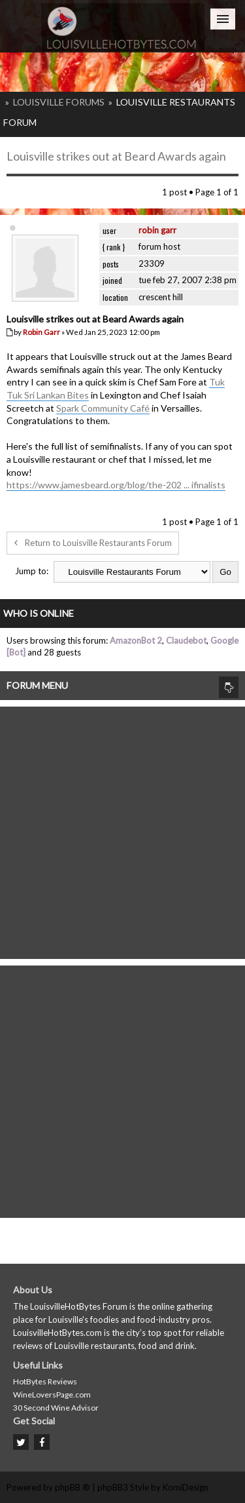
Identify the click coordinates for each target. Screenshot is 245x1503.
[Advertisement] (122, 829)
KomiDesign (185, 1487)
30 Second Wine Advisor (56, 1408)
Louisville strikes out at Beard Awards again (116, 156)
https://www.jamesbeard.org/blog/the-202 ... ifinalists (116, 484)
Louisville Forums (59, 101)
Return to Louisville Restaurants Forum (93, 542)
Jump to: (31, 571)
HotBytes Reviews (45, 1381)
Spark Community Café (103, 408)
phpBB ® (72, 1487)
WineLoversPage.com (52, 1394)
